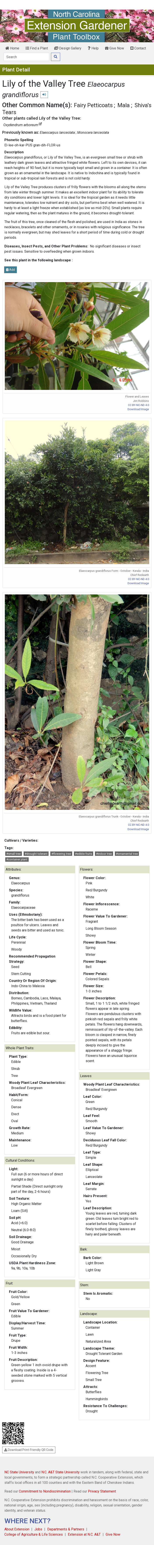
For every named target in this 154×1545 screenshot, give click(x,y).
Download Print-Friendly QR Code (28, 1450)
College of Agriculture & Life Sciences (33, 1534)
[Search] (26, 57)
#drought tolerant (36, 853)
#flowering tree (61, 853)
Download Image (138, 409)
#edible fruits (83, 853)
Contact (138, 48)
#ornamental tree (127, 853)
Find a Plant (37, 48)
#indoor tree (104, 853)
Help (93, 48)
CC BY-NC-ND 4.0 (138, 405)
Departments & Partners (65, 1529)
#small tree (13, 853)
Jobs (38, 1529)
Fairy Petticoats (93, 105)
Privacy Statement (102, 1491)
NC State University (19, 1472)
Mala (123, 105)
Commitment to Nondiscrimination (45, 1491)
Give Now (114, 48)
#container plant (16, 859)
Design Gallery (67, 48)
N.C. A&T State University (60, 1472)
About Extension (16, 1529)
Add (10, 269)
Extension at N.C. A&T (84, 1534)
